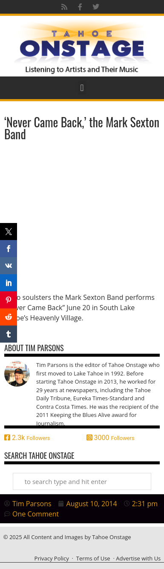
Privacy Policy (52, 558)
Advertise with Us (138, 558)
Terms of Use (93, 558)
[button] (82, 88)
